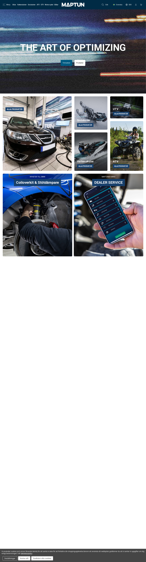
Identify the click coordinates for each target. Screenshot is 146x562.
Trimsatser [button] (66, 63)
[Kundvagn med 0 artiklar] (141, 5)
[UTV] (42, 5)
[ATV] (38, 5)
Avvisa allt (24, 558)
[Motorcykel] (49, 5)
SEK (129, 5)
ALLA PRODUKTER (14, 109)
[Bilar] (14, 5)
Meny (6, 5)
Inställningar (9, 558)
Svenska (117, 5)
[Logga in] (136, 5)
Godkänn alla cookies (42, 558)
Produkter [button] (79, 63)
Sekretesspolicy (26, 553)
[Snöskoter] (32, 5)
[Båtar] (56, 5)
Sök (105, 5)
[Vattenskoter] (22, 5)
